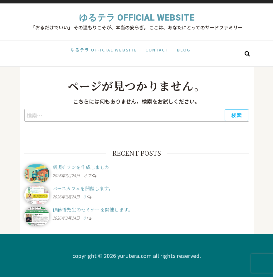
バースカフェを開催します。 (83, 188)
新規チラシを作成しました (81, 167)
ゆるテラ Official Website (136, 17)
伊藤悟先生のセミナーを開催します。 (92, 209)
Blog (181, 53)
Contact (157, 53)
